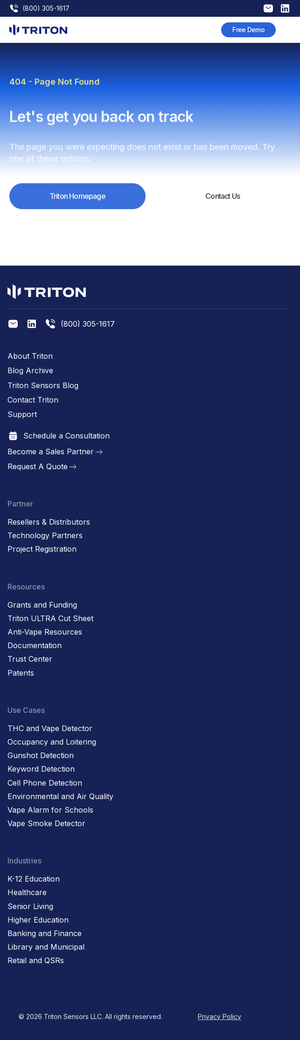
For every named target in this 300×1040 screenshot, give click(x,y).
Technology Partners (45, 535)
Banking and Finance (44, 933)
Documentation (34, 645)
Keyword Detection (41, 769)
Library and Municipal (45, 947)
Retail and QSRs (35, 960)
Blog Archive (30, 370)
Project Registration (42, 549)
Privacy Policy (219, 1016)
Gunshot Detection (40, 755)
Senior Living (30, 906)
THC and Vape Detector (49, 728)
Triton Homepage (77, 203)
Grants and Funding (42, 605)
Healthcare (27, 892)
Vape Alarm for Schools (50, 810)
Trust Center (29, 659)
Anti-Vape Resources (44, 632)
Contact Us (222, 203)
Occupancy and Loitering (51, 742)
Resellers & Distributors (48, 522)
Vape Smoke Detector (46, 823)
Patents (20, 673)
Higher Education (38, 920)
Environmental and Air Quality (60, 796)
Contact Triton (32, 400)
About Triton (30, 356)
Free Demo (248, 30)
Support (22, 414)
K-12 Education (33, 879)
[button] (286, 29)
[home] (38, 29)
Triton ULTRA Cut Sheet (50, 618)
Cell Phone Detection (44, 783)
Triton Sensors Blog (42, 385)
